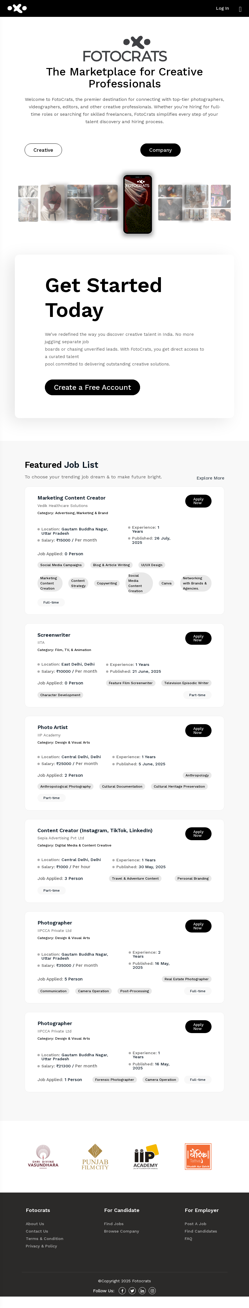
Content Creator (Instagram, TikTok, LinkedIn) (98, 839)
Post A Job (199, 1235)
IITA (42, 650)
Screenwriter (55, 642)
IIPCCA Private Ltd (56, 940)
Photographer (56, 933)
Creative (43, 150)
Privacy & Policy (45, 1258)
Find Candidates (204, 1243)
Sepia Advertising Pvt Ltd (62, 847)
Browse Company (124, 1243)
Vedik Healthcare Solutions (64, 511)
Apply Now (197, 507)
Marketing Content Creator (73, 504)
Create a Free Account (97, 389)
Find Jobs (117, 1235)
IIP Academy (50, 743)
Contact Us (40, 1243)
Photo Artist (54, 735)
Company (160, 150)
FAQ (192, 1250)
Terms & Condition (48, 1250)
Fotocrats (141, 1292)
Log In (222, 8)
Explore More (210, 484)
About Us (38, 1235)
